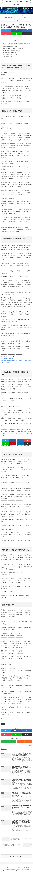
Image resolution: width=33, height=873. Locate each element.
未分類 (3, 725)
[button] (30, 408)
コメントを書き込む (16, 858)
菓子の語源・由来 (8, 57)
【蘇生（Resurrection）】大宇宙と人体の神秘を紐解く (16, 3)
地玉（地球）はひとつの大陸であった (12, 55)
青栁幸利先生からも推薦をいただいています (14, 49)
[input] (16, 408)
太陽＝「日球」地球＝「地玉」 (11, 53)
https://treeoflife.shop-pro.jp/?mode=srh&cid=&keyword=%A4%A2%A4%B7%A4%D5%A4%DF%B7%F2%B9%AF (16, 362)
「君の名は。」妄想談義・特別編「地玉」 (14, 51)
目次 (15, 40)
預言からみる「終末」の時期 (10, 47)
